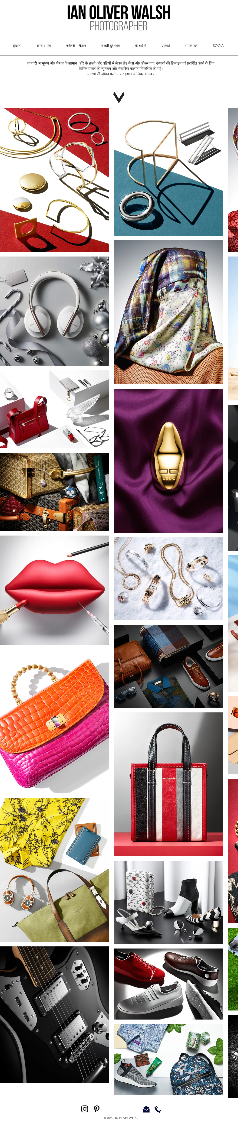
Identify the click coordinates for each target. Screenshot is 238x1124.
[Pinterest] (96, 1109)
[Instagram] (84, 1109)
